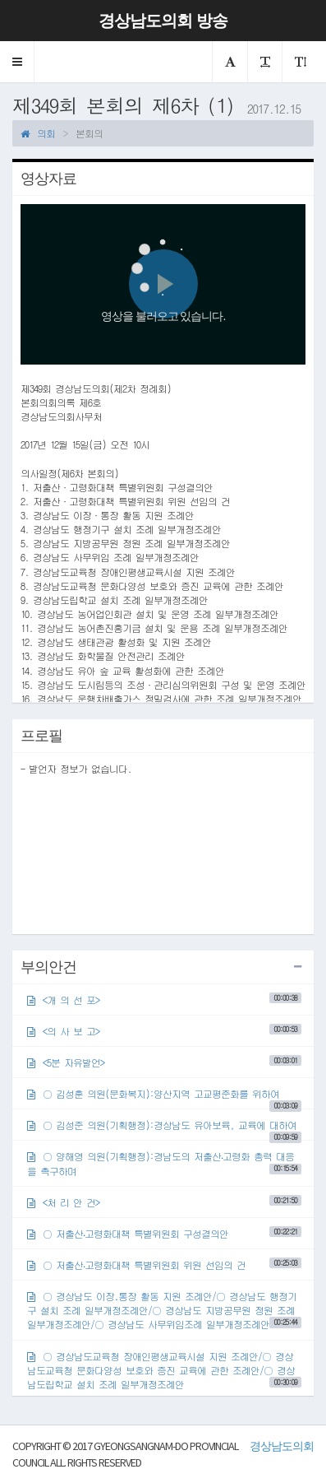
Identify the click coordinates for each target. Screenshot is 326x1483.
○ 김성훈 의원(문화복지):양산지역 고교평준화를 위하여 (164, 1097)
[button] (17, 61)
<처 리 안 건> (164, 1202)
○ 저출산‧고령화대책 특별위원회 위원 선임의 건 (164, 1264)
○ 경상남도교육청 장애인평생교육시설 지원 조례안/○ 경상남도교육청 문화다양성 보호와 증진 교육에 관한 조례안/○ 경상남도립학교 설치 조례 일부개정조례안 (164, 1370)
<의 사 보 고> (164, 1031)
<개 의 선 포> (164, 999)
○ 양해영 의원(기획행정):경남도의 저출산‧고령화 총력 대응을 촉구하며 (164, 1163)
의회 (38, 133)
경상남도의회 (282, 1446)
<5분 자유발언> (164, 1062)
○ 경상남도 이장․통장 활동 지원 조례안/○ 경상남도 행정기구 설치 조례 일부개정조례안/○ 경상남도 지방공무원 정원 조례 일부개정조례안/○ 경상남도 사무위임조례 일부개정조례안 (164, 1310)
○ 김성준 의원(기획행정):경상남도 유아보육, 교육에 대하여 (164, 1129)
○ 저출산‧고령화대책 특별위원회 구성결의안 (164, 1233)
